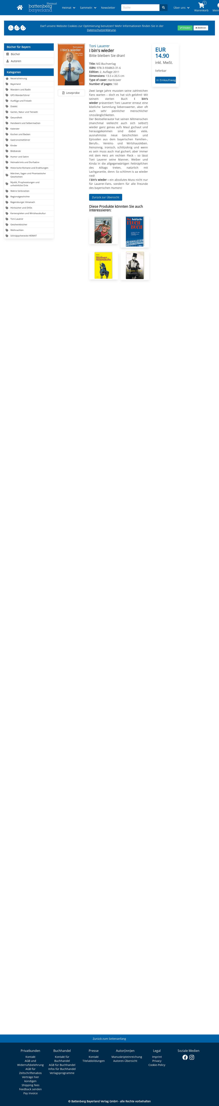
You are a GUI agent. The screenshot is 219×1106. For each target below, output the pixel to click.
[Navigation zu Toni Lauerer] (29, 219)
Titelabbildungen (94, 1061)
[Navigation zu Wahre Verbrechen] (29, 191)
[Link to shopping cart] (201, 7)
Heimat (66, 7)
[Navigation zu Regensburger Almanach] (29, 202)
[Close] (185, 27)
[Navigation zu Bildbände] (29, 151)
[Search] (163, 7)
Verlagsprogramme (62, 1073)
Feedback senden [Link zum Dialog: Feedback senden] (30, 1089)
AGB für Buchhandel (62, 1065)
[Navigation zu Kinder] (29, 145)
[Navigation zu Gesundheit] (29, 117)
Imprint (157, 1057)
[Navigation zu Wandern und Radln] (29, 90)
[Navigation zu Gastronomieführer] (29, 140)
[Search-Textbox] (140, 7)
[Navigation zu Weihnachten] (29, 230)
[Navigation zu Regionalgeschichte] (29, 197)
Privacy (156, 1061)
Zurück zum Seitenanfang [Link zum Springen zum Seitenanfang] (109, 1038)
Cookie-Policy (156, 1065)
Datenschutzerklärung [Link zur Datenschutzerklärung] (101, 30)
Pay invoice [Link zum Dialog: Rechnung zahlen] (30, 1093)
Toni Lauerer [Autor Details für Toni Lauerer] (99, 46)
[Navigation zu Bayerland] (29, 84)
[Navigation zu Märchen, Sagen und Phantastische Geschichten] (29, 175)
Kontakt (30, 1057)
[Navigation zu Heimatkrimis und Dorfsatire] (29, 162)
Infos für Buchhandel (62, 1069)
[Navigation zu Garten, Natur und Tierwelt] (29, 112)
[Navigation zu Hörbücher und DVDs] (29, 208)
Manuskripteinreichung (127, 1057)
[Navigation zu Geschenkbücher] (29, 225)
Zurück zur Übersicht (105, 197)
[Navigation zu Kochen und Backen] (29, 134)
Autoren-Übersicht (125, 1061)
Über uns (180, 7)
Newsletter (108, 7)
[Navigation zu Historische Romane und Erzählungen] (29, 168)
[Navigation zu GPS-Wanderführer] (29, 95)
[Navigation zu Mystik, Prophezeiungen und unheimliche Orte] (29, 184)
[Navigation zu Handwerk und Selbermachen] (29, 123)
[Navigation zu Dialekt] (29, 106)
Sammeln (86, 7)
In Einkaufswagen (165, 80)
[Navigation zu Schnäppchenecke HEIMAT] (29, 236)
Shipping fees (30, 1085)
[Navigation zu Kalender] (29, 129)
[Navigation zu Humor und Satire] (29, 157)
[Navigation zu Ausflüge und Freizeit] (29, 101)
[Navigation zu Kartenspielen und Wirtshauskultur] (29, 213)
